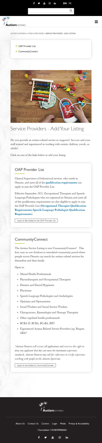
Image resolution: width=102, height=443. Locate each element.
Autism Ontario (18, 33)
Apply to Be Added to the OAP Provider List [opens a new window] (36, 221)
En (65, 3)
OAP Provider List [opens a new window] (27, 46)
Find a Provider (36, 33)
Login (54, 423)
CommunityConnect (28, 51)
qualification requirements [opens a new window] (62, 182)
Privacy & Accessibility (79, 423)
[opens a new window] (34, 3)
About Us (20, 423)
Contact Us (33, 423)
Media (63, 423)
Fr (70, 3)
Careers (45, 423)
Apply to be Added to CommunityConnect (35, 365)
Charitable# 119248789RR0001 (52, 430)
